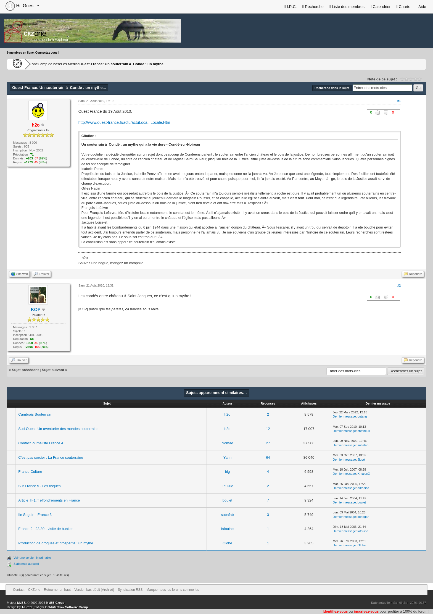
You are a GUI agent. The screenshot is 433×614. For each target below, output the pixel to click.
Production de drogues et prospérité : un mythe (55, 543)
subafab (363, 445)
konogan (363, 516)
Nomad (227, 443)
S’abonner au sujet (26, 563)
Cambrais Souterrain (34, 414)
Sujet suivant (53, 370)
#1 (399, 101)
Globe (227, 543)
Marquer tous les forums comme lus (172, 590)
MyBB (21, 602)
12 (268, 429)
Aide (421, 6)
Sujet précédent (25, 370)
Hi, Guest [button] (21, 5)
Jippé (361, 459)
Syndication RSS (130, 590)
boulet (227, 500)
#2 (399, 285)
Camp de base (67, 64)
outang (362, 416)
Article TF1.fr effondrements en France (49, 500)
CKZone (39, 64)
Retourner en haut (57, 590)
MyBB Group (55, 602)
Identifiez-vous (335, 611)
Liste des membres (347, 6)
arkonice (363, 488)
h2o (228, 414)
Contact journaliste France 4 (40, 443)
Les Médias (97, 64)
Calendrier (380, 6)
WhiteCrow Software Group (68, 607)
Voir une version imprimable (32, 557)
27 (268, 443)
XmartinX (364, 473)
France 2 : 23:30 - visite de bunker (45, 529)
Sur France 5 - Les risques (39, 486)
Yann (227, 457)
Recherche (312, 6)
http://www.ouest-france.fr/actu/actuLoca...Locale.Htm (124, 122)
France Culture (30, 471)
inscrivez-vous (366, 611)
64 (268, 457)
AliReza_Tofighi (33, 607)
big (227, 471)
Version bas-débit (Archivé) (94, 590)
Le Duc (227, 486)
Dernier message (344, 416)
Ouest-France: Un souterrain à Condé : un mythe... (154, 64)
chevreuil (364, 430)
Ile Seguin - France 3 (35, 515)
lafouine (227, 529)
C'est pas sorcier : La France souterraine (50, 457)
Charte (403, 6)
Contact (18, 590)
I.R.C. (290, 6)
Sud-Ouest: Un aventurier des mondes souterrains (58, 429)
